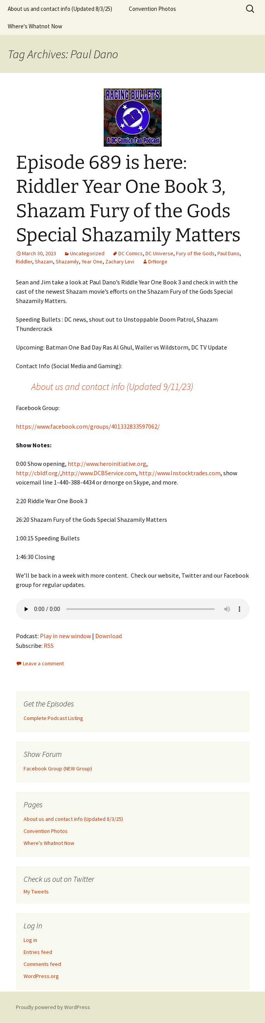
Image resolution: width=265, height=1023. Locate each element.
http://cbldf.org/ (38, 473)
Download (108, 636)
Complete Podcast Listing (53, 718)
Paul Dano (228, 253)
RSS (49, 645)
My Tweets (36, 891)
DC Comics (130, 253)
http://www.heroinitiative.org (107, 463)
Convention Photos (152, 8)
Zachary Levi (119, 261)
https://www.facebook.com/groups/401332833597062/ (88, 426)
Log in (30, 939)
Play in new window (65, 636)
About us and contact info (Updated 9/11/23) (112, 387)
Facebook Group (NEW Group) (58, 768)
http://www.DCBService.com (99, 473)
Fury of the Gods (195, 253)
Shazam (44, 261)
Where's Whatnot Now (35, 26)
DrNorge (158, 261)
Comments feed (42, 964)
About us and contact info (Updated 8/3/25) (60, 8)
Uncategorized (87, 253)
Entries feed (38, 952)
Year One (92, 261)
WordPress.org (41, 976)
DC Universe (159, 253)
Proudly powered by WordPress (53, 1007)
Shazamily (67, 261)
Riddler (24, 261)
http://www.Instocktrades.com (180, 473)
